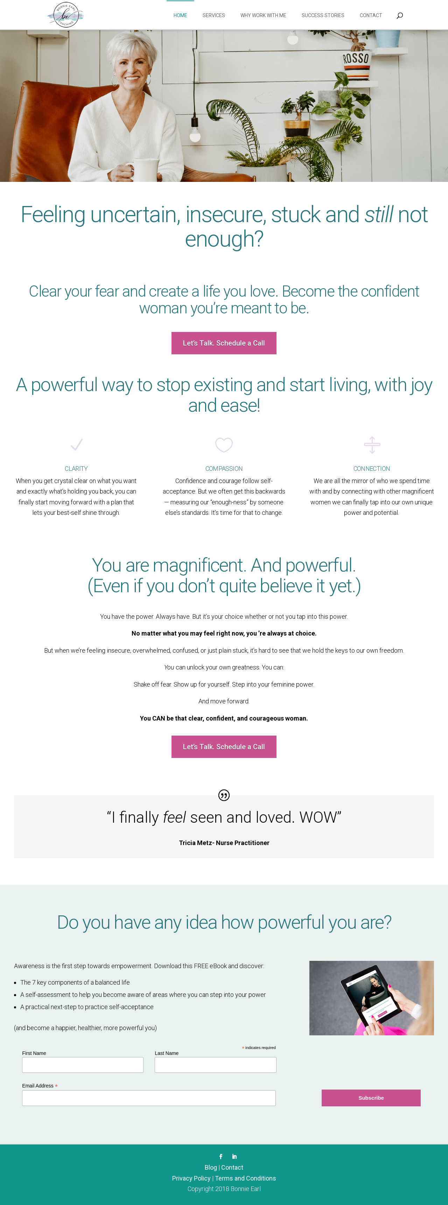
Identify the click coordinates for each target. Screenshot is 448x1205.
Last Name (166, 1053)
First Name (34, 1053)
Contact (371, 15)
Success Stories (323, 15)
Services (214, 15)
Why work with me (263, 15)
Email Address (40, 1086)
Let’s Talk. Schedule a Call (224, 343)
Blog (211, 1167)
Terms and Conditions (245, 1178)
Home (180, 15)
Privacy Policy (191, 1178)
